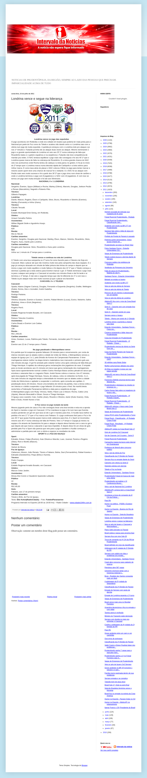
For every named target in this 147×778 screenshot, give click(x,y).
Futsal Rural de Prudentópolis (116, 439)
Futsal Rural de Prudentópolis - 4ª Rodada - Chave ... (117, 342)
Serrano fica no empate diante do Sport (119, 460)
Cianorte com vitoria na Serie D (116, 463)
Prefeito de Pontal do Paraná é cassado (120, 236)
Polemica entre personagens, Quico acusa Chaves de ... (118, 241)
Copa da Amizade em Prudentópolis (118, 338)
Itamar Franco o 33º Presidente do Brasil (120, 708)
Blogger (84, 765)
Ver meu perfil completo (109, 750)
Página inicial (52, 597)
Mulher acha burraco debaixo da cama (119, 366)
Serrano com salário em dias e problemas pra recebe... (116, 555)
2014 (105, 180)
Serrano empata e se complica (116, 678)
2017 (105, 170)
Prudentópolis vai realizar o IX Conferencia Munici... (116, 482)
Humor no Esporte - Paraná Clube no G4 (120, 699)
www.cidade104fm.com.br (81, 503)
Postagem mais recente (21, 597)
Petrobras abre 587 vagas (114, 568)
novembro (109, 196)
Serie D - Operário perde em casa (117, 312)
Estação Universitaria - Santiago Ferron (119, 473)
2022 (105, 153)
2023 (105, 150)
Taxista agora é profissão (114, 613)
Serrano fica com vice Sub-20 (116, 536)
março (107, 722)
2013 (105, 183)
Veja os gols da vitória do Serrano (117, 286)
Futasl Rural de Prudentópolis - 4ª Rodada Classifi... (117, 397)
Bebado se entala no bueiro (115, 280)
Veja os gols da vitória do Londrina (117, 298)
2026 (105, 140)
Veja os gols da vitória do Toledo (117, 289)
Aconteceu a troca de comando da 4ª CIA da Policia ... (118, 496)
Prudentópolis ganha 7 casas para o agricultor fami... (118, 651)
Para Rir (108, 501)
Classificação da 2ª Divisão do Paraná (119, 456)
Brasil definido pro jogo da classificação (119, 545)
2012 (105, 186)
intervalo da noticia (27, 510)
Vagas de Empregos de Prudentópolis (119, 254)
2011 (105, 190)
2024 (105, 147)
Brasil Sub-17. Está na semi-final (117, 685)
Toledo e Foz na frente (113, 469)
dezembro (109, 192)
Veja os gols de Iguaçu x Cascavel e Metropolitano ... (118, 525)
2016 (105, 173)
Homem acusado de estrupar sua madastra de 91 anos (117, 213)
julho (107, 209)
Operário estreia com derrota (115, 466)
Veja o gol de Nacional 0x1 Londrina (118, 487)
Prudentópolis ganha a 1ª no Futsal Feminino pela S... (118, 657)
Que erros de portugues (114, 639)
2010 (105, 732)
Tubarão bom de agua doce (115, 682)
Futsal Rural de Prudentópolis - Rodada (119, 217)
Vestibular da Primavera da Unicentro (119, 268)
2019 (105, 163)
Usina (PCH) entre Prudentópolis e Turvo (120, 415)
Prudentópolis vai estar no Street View (119, 245)
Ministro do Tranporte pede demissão (119, 616)
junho (107, 712)
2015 (105, 176)
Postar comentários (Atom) (28, 601)
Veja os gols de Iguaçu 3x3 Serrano (118, 664)
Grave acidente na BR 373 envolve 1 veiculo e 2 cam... (118, 669)
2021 (105, 157)
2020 (105, 160)
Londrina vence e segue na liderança (118, 521)
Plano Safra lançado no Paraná (116, 530)
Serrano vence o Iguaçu (114, 315)
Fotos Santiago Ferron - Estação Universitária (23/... (117, 249)
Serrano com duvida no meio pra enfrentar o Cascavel (117, 620)
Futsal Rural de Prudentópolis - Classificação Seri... (116, 221)
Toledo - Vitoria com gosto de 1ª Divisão (120, 319)
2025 (105, 143)
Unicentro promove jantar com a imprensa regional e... (117, 572)
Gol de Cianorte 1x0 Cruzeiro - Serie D (119, 436)
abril (107, 718)
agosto (108, 206)
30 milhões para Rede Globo (115, 362)
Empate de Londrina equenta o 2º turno (119, 595)
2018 (105, 166)
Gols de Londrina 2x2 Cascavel (116, 432)
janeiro (108, 728)
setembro (109, 202)
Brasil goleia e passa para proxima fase (119, 533)
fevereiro (108, 725)
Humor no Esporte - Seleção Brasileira (119, 515)
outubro (108, 199)
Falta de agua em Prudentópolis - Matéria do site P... (117, 272)
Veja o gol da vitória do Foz (115, 453)
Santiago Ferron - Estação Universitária (119, 276)
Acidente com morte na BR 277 (116, 283)
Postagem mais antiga (82, 597)
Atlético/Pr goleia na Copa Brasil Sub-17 (120, 429)
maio (107, 715)
